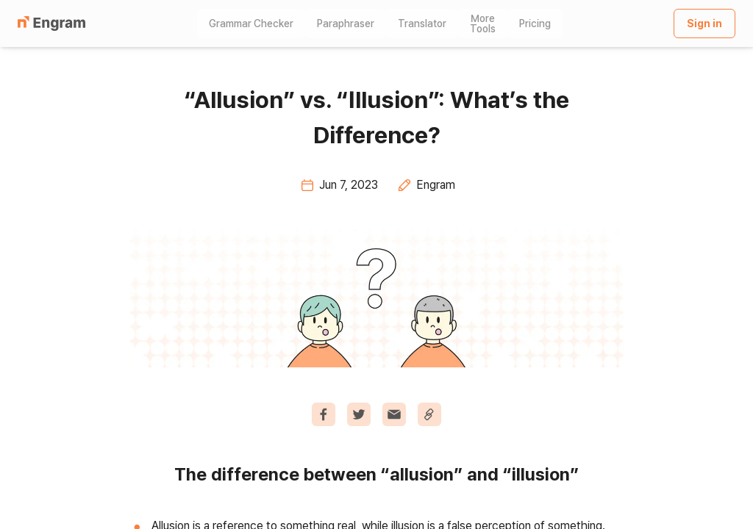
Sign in (704, 23)
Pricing (535, 23)
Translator (422, 23)
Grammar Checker (251, 23)
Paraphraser (345, 23)
